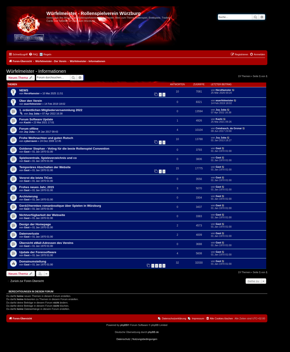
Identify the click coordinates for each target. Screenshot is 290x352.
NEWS (23, 90)
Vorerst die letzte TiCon (35, 178)
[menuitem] (33, 54)
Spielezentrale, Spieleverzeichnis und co (48, 158)
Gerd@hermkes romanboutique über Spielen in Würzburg (60, 205)
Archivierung (28, 196)
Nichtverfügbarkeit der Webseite (42, 215)
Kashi (27, 122)
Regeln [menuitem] (47, 54)
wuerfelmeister (33, 103)
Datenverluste (29, 233)
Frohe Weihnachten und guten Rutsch (46, 138)
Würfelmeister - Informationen (36, 71)
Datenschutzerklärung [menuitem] (174, 318)
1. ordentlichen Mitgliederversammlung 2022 (50, 110)
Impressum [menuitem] (198, 318)
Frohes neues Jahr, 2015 (36, 187)
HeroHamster (32, 93)
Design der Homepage (35, 224)
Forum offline (28, 128)
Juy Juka (34, 113)
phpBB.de (153, 332)
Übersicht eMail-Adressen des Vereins (46, 243)
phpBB (124, 325)
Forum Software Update (36, 119)
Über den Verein (30, 100)
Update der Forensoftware (37, 252)
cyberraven (30, 141)
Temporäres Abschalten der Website (45, 167)
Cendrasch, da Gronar (229, 128)
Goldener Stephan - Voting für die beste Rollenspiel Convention (64, 148)
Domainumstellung (32, 261)
